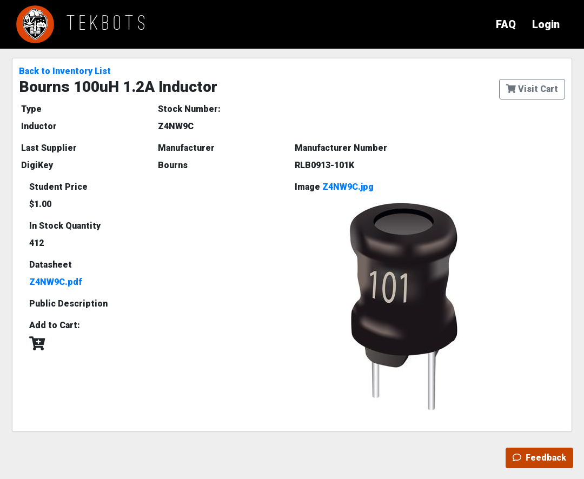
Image (334, 187)
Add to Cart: (54, 325)
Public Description (68, 303)
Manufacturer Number (341, 148)
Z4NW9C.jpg (348, 187)
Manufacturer (186, 148)
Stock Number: (189, 109)
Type (31, 109)
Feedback (539, 458)
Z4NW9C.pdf (55, 282)
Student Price (58, 187)
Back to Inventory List (65, 71)
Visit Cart (532, 89)
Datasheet (50, 265)
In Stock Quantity (65, 226)
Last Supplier (49, 148)
